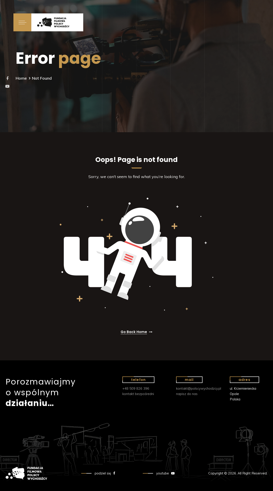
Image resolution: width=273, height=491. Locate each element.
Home (21, 78)
